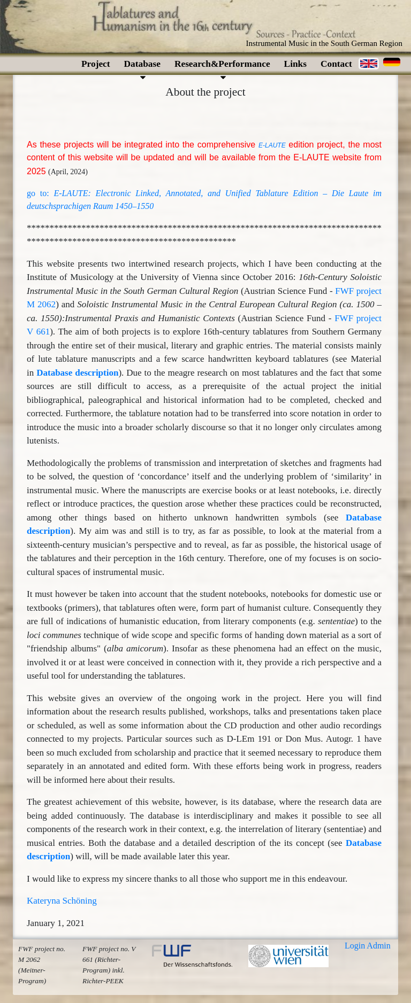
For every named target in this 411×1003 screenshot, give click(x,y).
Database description (77, 373)
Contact (336, 64)
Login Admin (368, 945)
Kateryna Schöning (62, 901)
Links (295, 64)
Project (95, 64)
